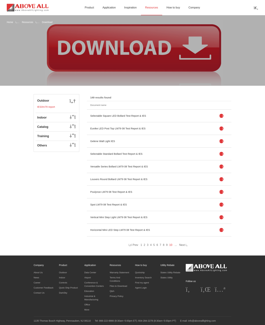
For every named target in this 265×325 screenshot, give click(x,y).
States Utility (166, 277)
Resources (151, 7)
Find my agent (142, 282)
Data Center (90, 272)
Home (10, 22)
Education (89, 291)
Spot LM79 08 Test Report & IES (108, 204)
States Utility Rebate (170, 272)
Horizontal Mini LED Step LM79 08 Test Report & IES (120, 229)
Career (37, 282)
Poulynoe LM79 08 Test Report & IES (111, 191)
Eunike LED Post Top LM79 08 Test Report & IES (118, 128)
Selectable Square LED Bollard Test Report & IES (118, 115)
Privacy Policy (116, 296)
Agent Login (141, 287)
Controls (63, 282)
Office (87, 304)
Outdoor (63, 272)
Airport (87, 277)
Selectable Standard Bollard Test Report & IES (116, 153)
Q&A (112, 291)
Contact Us (39, 293)
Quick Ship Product (68, 287)
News (36, 277)
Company (194, 7)
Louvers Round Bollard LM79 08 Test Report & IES (118, 179)
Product (89, 7)
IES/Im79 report (46, 106)
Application (109, 7)
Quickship (140, 272)
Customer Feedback (43, 287)
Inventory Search (143, 277)
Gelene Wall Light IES (102, 141)
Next (184, 244)
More (86, 309)
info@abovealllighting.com (202, 320)
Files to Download (118, 286)
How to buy (173, 7)
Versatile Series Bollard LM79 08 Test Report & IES (119, 166)
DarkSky (63, 293)
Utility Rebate (167, 265)
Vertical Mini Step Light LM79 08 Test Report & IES (118, 217)
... (176, 244)
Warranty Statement (119, 272)
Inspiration (130, 7)
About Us (38, 272)
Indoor (62, 277)
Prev (133, 244)
